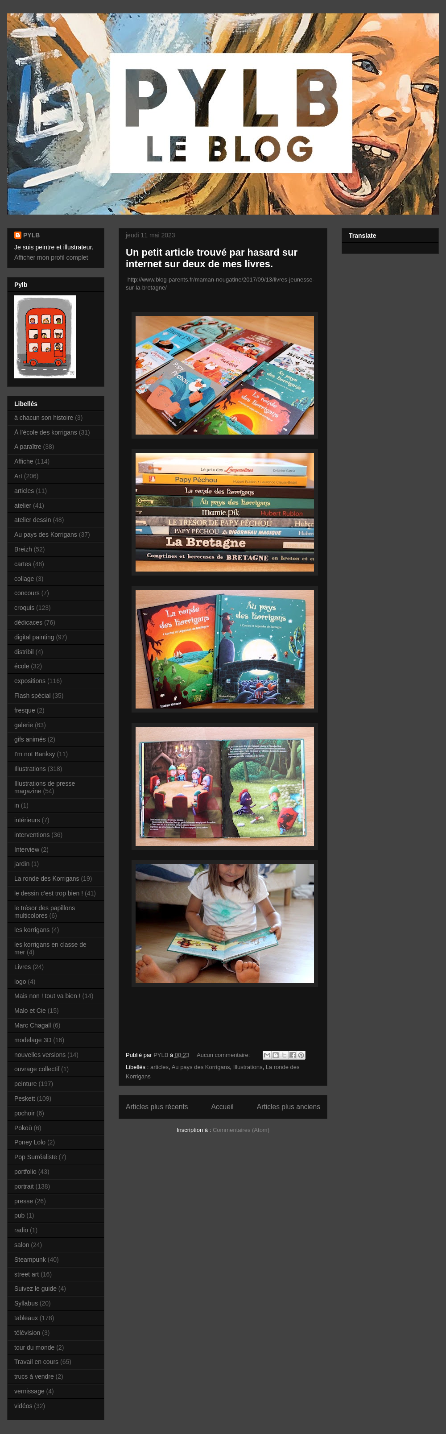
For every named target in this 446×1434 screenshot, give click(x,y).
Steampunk (30, 1259)
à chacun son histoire (43, 417)
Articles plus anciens (288, 1107)
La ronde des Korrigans (46, 878)
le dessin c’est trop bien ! (48, 893)
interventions (32, 834)
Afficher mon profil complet (51, 257)
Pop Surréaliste (35, 1156)
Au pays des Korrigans (201, 1067)
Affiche (23, 461)
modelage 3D (32, 1040)
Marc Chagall (32, 1025)
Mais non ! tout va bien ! (47, 995)
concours (27, 593)
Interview (26, 849)
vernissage (29, 1391)
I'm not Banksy (34, 754)
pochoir (24, 1113)
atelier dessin (32, 519)
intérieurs (27, 820)
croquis (24, 607)
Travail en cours (36, 1361)
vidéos (23, 1405)
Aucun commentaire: (224, 1055)
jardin (21, 863)
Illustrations (248, 1067)
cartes (22, 564)
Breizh (23, 549)
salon (21, 1244)
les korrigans (32, 929)
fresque (24, 710)
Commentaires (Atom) (241, 1130)
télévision (27, 1332)
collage (24, 578)
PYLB (31, 235)
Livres (22, 966)
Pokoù (23, 1127)
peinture (25, 1083)
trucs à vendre (34, 1376)
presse (23, 1201)
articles (159, 1067)
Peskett (24, 1098)
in (16, 805)
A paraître (27, 446)
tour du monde (34, 1347)
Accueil (222, 1107)
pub (19, 1215)
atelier (22, 505)
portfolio (25, 1171)
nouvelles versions (40, 1054)
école (21, 666)
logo (20, 981)
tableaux (26, 1318)
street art (26, 1274)
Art (18, 476)
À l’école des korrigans (45, 432)
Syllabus (26, 1303)
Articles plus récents (157, 1107)
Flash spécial (32, 695)
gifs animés (30, 739)
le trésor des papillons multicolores (44, 911)
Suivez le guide (35, 1288)
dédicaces (28, 622)
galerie (23, 725)
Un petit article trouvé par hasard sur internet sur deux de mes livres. (211, 258)
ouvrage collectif (36, 1069)
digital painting (34, 637)
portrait (24, 1186)
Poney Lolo (29, 1142)
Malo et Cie (30, 1010)
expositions (29, 680)
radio (21, 1230)
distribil (24, 651)
